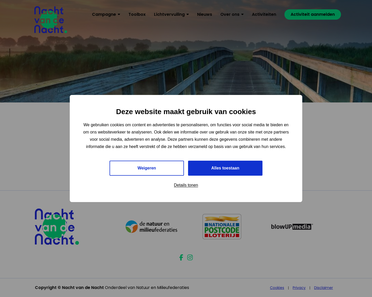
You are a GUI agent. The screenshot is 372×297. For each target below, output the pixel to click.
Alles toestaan (225, 168)
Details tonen (186, 185)
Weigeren (146, 168)
